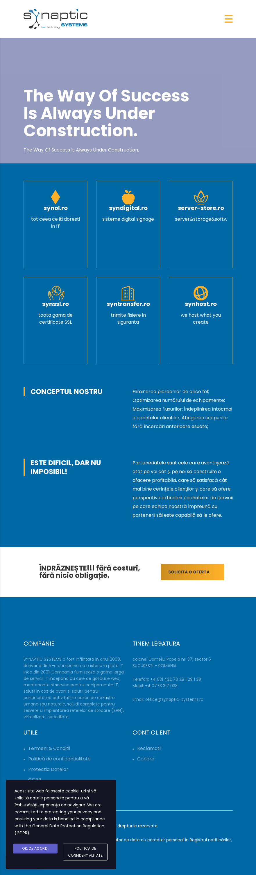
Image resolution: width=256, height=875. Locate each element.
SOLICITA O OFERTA (196, 572)
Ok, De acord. (35, 848)
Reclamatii (149, 748)
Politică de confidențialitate (59, 758)
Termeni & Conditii (49, 748)
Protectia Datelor (48, 769)
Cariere (145, 758)
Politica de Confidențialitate (85, 852)
